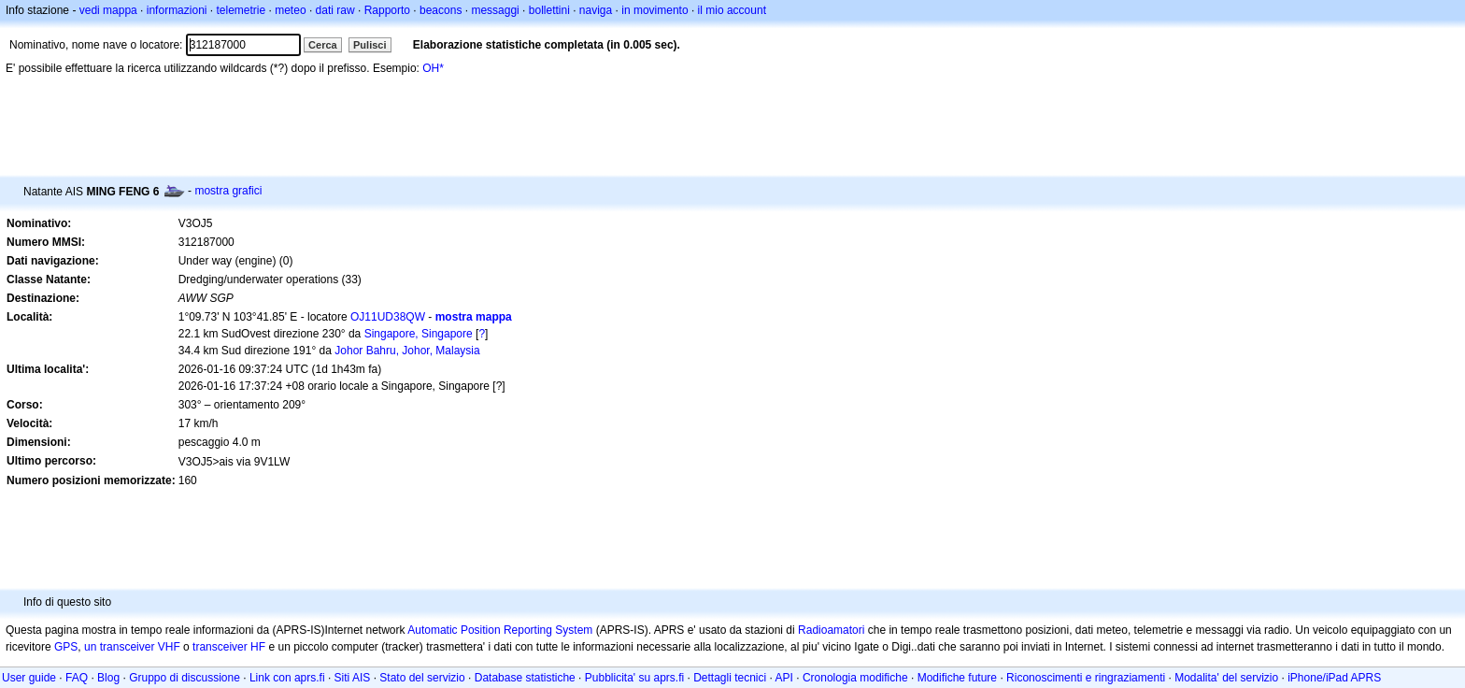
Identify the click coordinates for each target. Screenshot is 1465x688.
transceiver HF (228, 646)
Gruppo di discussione (184, 677)
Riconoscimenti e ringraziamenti (1085, 677)
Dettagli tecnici (729, 677)
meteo (290, 10)
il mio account (732, 10)
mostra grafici (228, 190)
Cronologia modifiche (855, 677)
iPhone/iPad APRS (1334, 677)
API (784, 677)
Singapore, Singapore (418, 333)
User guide (29, 677)
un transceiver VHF (132, 646)
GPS (66, 646)
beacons (441, 10)
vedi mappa (108, 10)
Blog (108, 677)
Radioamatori (831, 630)
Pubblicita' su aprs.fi (634, 677)
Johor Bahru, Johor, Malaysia (406, 350)
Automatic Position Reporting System (499, 630)
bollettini (549, 10)
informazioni (177, 10)
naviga (595, 10)
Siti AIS (352, 677)
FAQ (76, 677)
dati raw (335, 10)
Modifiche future (957, 677)
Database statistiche (525, 677)
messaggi (495, 10)
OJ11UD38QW (387, 316)
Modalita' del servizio (1226, 677)
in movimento (654, 10)
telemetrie (241, 10)
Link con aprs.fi (287, 677)
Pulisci (369, 44)
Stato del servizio (421, 677)
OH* (433, 68)
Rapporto (387, 10)
